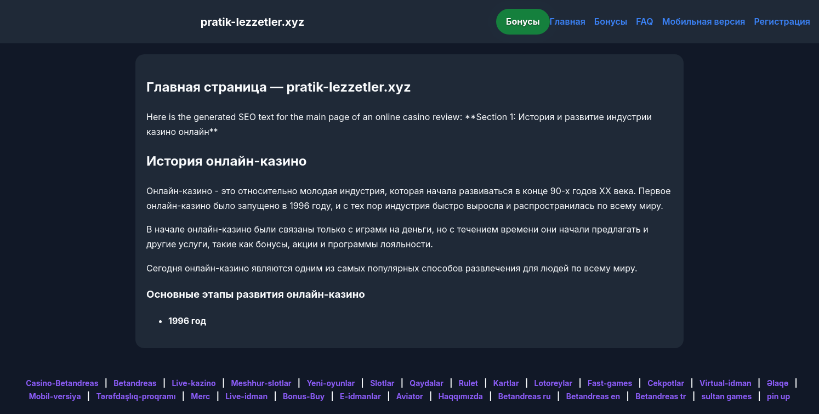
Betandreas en (593, 396)
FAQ (644, 21)
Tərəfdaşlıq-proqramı (135, 396)
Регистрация (782, 21)
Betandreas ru (524, 396)
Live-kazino (193, 383)
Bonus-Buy (304, 396)
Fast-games (610, 383)
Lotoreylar (553, 383)
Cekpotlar (665, 383)
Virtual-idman (725, 383)
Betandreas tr (660, 396)
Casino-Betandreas (62, 383)
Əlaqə (778, 383)
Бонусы (523, 21)
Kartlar (506, 383)
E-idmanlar (360, 396)
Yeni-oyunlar (330, 383)
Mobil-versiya (55, 396)
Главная (567, 21)
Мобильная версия (704, 21)
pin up (778, 396)
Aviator (409, 396)
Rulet (468, 383)
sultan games (726, 396)
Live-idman (246, 396)
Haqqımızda (461, 396)
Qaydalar (426, 383)
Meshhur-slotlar (261, 383)
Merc (200, 396)
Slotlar (382, 383)
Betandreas (134, 383)
